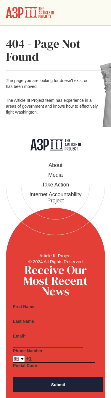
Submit (58, 384)
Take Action (55, 185)
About (55, 165)
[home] (30, 12)
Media (55, 175)
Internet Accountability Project (55, 197)
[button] (100, 12)
